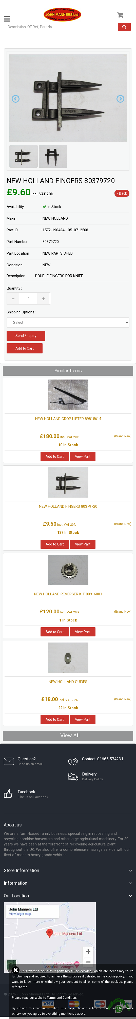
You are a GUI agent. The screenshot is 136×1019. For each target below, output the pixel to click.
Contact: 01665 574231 (102, 759)
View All (70, 735)
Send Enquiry (25, 336)
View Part (82, 457)
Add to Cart (24, 348)
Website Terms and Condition (55, 997)
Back (122, 193)
